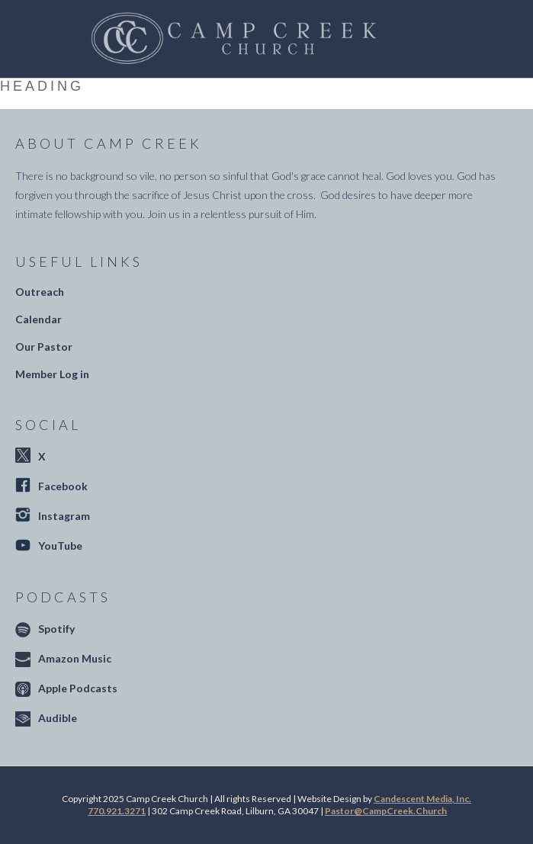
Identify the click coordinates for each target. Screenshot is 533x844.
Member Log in (52, 373)
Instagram (64, 515)
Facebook (63, 486)
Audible (57, 717)
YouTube (60, 545)
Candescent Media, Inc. (422, 798)
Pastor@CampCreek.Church (386, 811)
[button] (427, 39)
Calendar (38, 319)
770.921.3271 (117, 811)
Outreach (39, 291)
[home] (229, 39)
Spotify (56, 628)
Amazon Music (74, 658)
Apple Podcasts (77, 688)
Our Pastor (43, 346)
